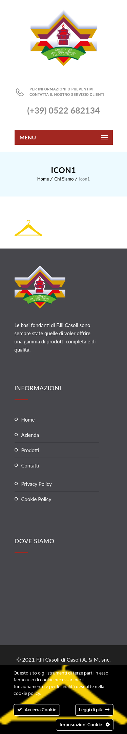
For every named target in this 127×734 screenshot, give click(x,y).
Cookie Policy (36, 499)
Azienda (30, 435)
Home (43, 179)
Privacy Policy (36, 484)
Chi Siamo (64, 179)
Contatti (30, 465)
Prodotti (30, 450)
